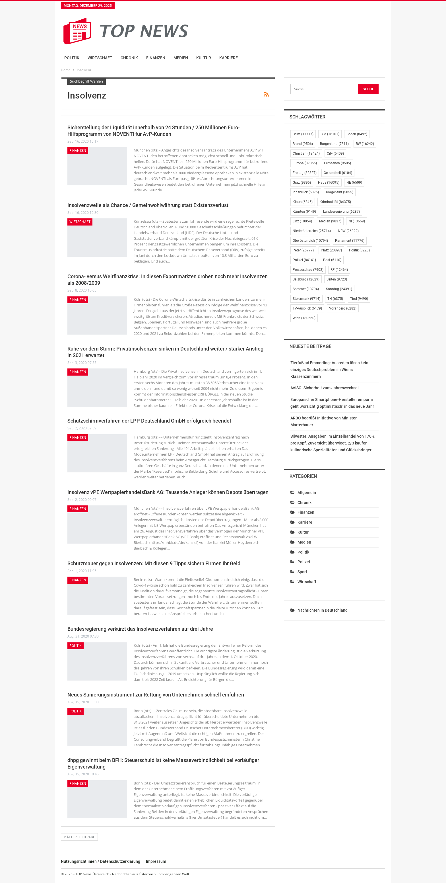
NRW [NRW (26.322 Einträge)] (348, 231)
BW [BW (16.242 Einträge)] (365, 144)
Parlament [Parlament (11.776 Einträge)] (349, 241)
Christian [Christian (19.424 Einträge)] (306, 153)
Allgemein (307, 492)
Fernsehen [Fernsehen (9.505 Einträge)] (337, 163)
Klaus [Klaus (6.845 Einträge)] (303, 202)
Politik (71, 58)
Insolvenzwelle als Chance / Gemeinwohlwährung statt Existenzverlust (147, 205)
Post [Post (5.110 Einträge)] (332, 260)
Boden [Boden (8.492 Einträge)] (356, 134)
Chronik (129, 58)
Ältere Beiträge (79, 837)
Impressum (156, 861)
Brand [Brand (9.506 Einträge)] (303, 144)
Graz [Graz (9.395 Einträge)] (302, 183)
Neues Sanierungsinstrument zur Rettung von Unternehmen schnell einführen (155, 695)
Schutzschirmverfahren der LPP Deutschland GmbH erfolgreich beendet (149, 421)
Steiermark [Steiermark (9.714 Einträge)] (306, 299)
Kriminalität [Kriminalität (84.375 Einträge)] (335, 202)
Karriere (228, 58)
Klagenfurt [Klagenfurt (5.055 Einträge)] (339, 192)
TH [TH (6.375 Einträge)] (335, 299)
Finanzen (155, 58)
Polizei (304, 562)
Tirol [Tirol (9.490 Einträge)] (359, 299)
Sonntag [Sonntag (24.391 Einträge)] (339, 289)
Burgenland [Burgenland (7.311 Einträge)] (334, 144)
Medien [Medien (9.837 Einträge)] (330, 221)
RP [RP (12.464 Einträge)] (339, 270)
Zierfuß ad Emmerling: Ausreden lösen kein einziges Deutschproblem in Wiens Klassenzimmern (329, 369)
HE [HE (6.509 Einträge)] (354, 183)
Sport (302, 571)
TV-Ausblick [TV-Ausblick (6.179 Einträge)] (307, 308)
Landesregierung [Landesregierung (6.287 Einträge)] (341, 212)
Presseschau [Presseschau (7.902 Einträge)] (308, 270)
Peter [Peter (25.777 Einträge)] (303, 250)
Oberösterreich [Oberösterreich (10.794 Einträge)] (310, 241)
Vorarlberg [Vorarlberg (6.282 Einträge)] (342, 308)
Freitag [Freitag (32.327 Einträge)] (305, 173)
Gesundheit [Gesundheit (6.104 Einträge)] (338, 173)
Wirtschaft (100, 58)
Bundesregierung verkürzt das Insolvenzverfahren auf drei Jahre (140, 629)
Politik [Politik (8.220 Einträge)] (359, 250)
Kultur (203, 58)
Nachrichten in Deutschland (323, 610)
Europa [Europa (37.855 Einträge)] (305, 163)
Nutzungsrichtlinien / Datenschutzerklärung (100, 861)
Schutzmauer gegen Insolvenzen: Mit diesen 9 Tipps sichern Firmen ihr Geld (153, 563)
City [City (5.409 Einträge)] (335, 153)
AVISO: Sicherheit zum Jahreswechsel (324, 388)
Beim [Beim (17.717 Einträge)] (303, 134)
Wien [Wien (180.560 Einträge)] (304, 318)
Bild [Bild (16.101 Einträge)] (330, 134)
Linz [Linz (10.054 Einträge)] (302, 221)
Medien (181, 58)
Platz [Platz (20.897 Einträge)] (331, 250)
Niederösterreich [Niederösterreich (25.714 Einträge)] (312, 231)
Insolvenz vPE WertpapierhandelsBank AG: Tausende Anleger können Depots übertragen (168, 492)
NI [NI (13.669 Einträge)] (356, 221)
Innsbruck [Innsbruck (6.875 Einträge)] (306, 192)
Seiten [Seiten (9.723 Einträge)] (337, 279)
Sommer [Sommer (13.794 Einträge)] (306, 289)
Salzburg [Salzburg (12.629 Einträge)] (306, 279)
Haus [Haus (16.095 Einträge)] (328, 183)
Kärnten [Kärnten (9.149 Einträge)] (304, 212)
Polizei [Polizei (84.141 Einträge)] (304, 260)
